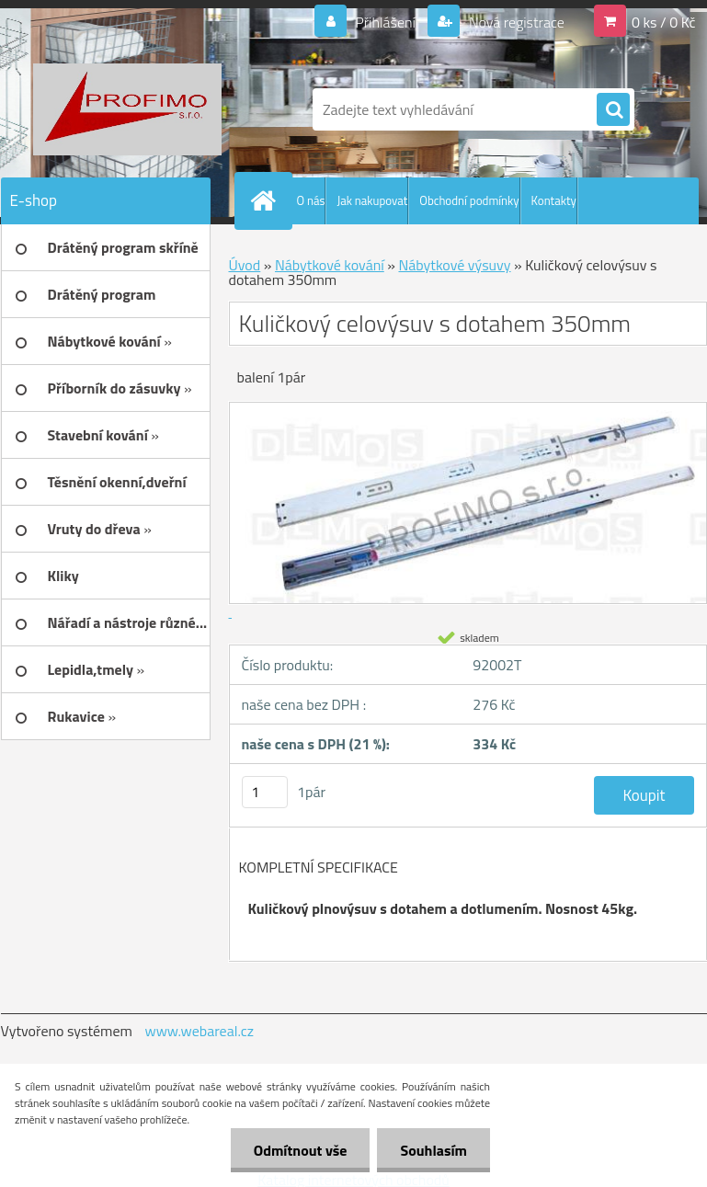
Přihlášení (385, 22)
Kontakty (553, 200)
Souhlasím (433, 1150)
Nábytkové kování (329, 265)
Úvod (245, 265)
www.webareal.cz (199, 1031)
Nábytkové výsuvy (454, 265)
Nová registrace (514, 22)
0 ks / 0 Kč (664, 22)
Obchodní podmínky (469, 200)
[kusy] (265, 792)
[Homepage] (267, 200)
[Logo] (127, 109)
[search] (613, 110)
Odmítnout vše (301, 1150)
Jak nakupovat (371, 200)
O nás (311, 200)
